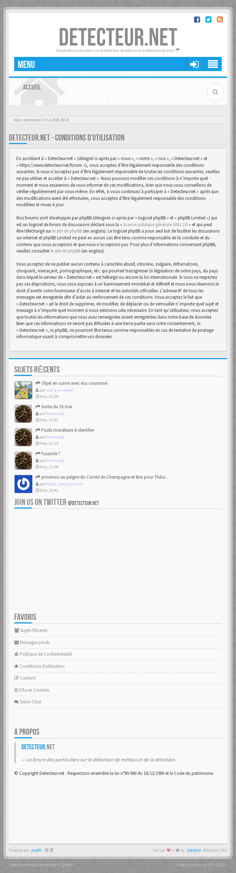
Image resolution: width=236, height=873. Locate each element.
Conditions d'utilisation (39, 666)
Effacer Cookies (31, 690)
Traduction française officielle (33, 864)
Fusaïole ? (48, 454)
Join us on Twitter (56, 502)
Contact (25, 678)
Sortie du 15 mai (54, 407)
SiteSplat (194, 850)
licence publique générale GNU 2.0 (155, 225)
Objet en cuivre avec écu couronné (71, 383)
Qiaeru (67, 864)
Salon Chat (27, 702)
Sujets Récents (30, 630)
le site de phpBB (67, 231)
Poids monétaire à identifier (65, 430)
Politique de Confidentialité (43, 654)
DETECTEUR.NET (118, 38)
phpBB (36, 850)
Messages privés (32, 642)
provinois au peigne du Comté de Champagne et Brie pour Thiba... (102, 477)
